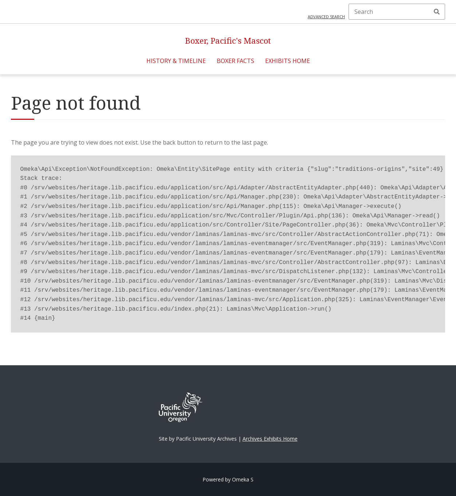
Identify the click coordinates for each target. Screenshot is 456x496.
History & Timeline (176, 61)
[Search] (397, 12)
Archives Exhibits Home (270, 438)
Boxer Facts (235, 61)
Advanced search (326, 16)
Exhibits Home (287, 61)
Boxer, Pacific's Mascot (228, 40)
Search (436, 12)
